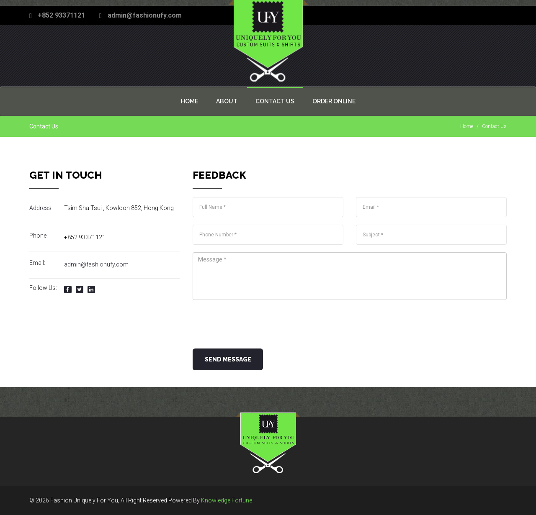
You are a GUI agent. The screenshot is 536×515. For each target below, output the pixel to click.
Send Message (228, 359)
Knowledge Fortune (226, 500)
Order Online (334, 101)
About (226, 101)
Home (189, 101)
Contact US (274, 101)
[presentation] (256, 323)
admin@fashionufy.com (145, 15)
